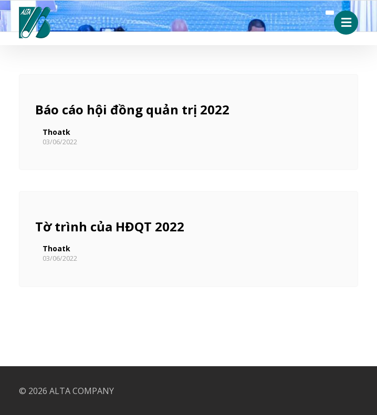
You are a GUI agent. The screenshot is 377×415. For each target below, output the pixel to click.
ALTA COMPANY (81, 391)
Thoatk (56, 132)
